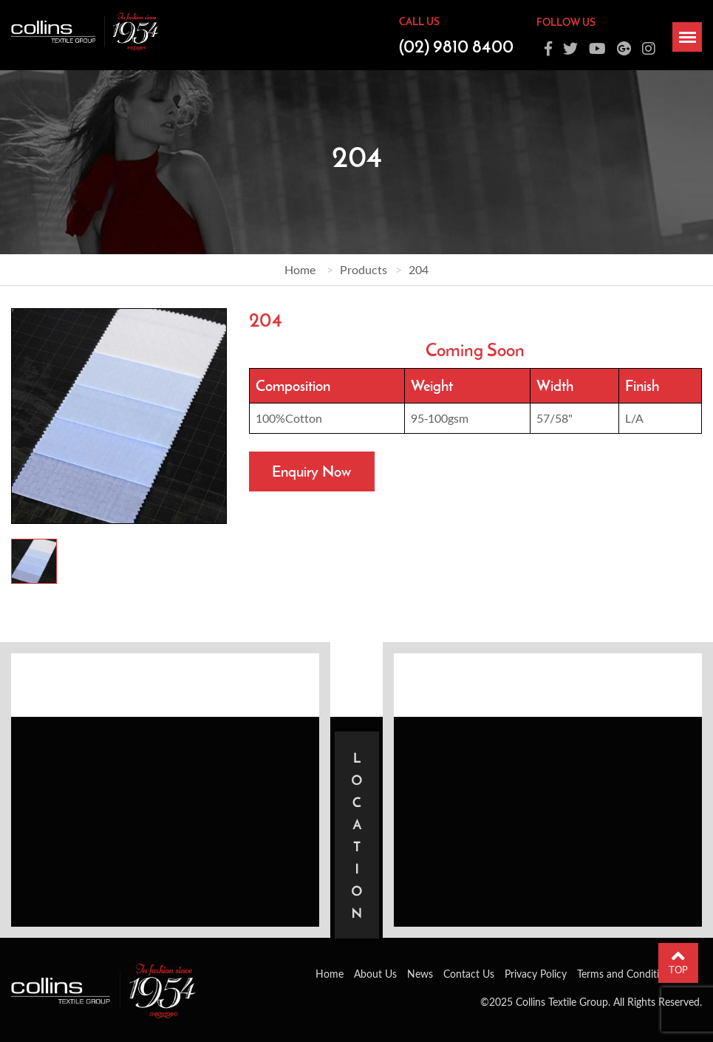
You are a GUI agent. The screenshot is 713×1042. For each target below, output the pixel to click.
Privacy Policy (536, 973)
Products (363, 269)
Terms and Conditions (626, 973)
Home (299, 269)
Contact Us (468, 973)
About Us (375, 973)
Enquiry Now (311, 471)
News (420, 973)
